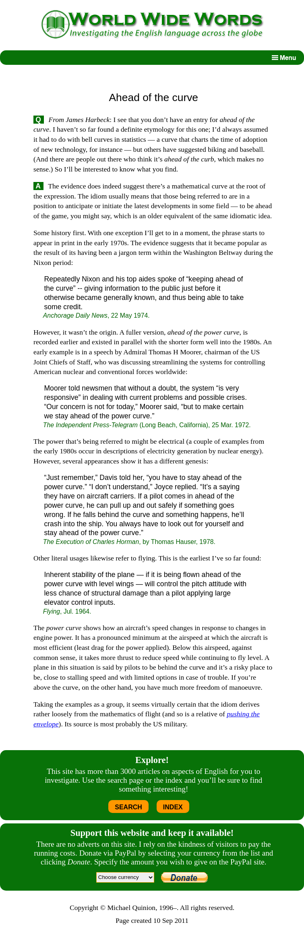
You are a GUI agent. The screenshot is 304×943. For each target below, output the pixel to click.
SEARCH (128, 807)
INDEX (173, 807)
